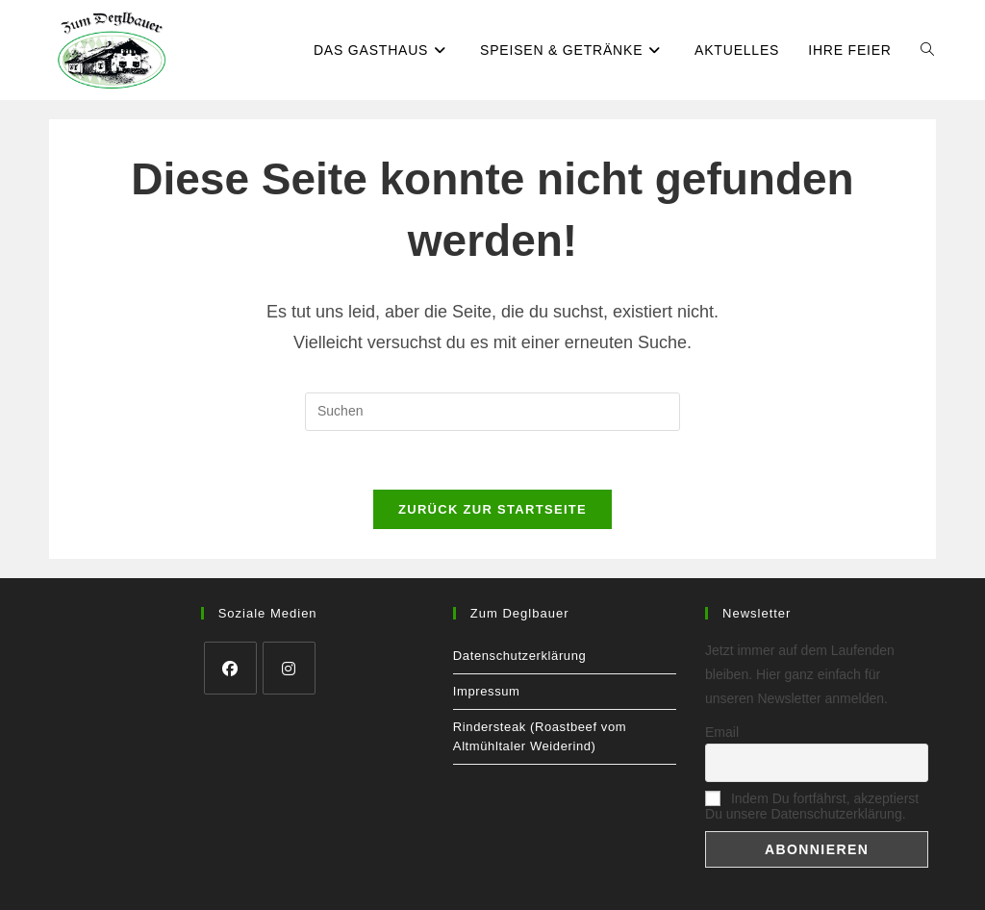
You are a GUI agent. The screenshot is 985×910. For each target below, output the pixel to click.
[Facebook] (230, 668)
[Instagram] (289, 668)
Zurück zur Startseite (492, 509)
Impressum (486, 691)
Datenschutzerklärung (519, 655)
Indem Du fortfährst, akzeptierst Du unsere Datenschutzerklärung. (812, 806)
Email (722, 732)
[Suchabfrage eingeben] (492, 411)
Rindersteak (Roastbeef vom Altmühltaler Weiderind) (539, 736)
